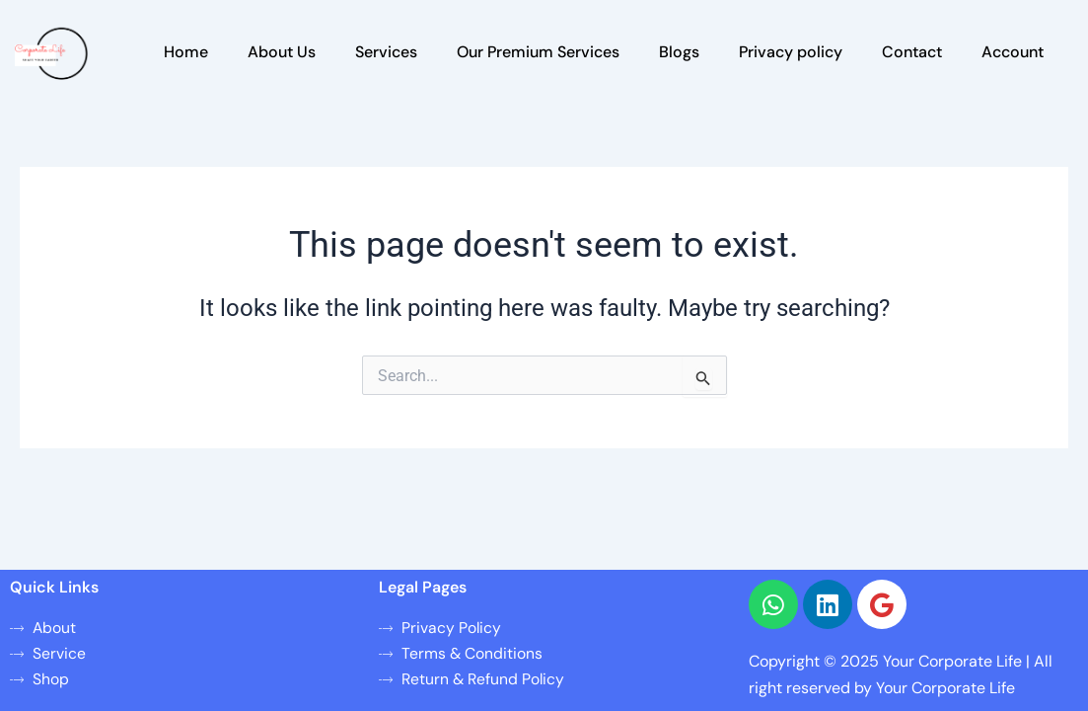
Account (1012, 51)
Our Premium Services (538, 51)
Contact (912, 51)
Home (186, 51)
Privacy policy (790, 51)
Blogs (679, 51)
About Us (282, 51)
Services (386, 51)
